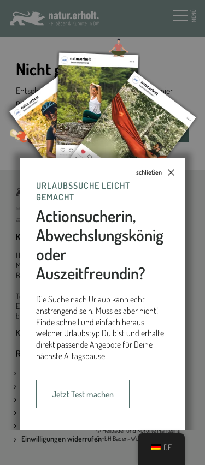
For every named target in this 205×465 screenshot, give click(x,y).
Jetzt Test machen (83, 394)
